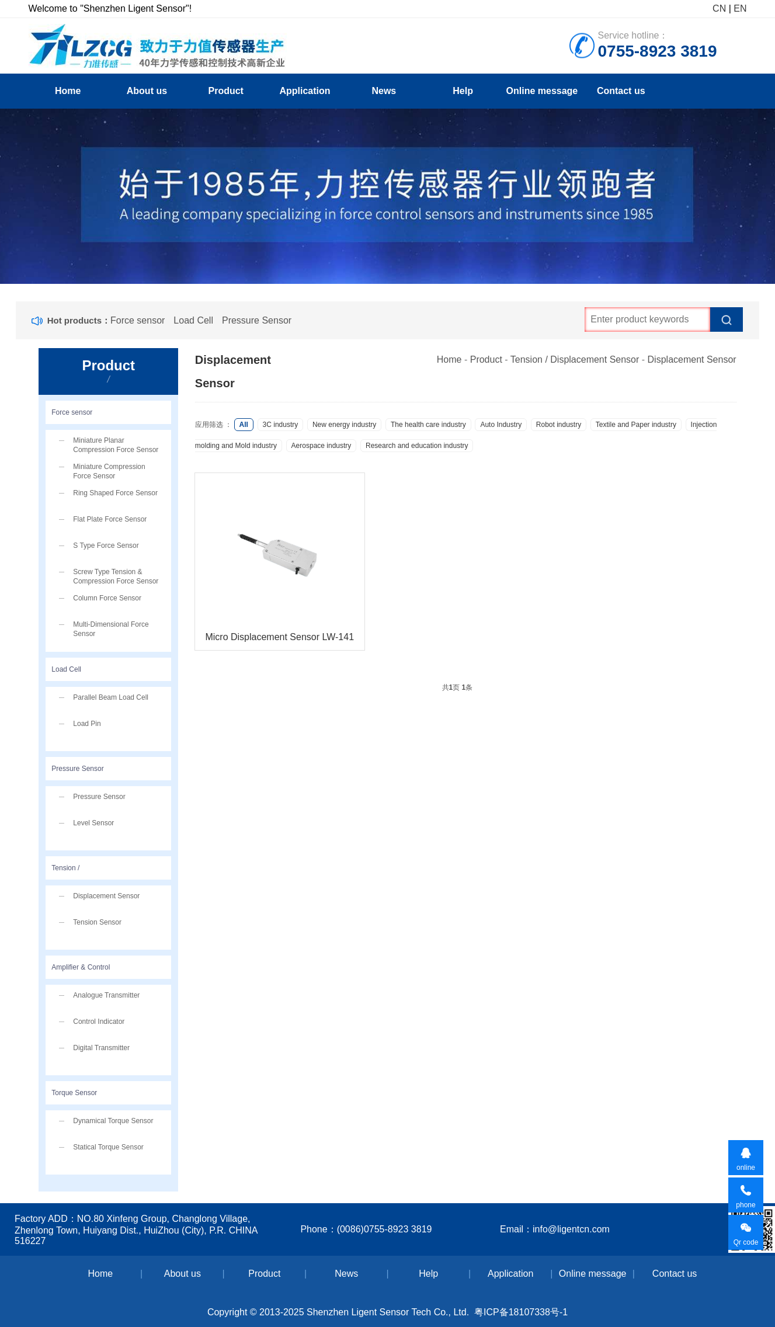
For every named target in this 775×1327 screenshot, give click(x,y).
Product (226, 91)
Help (463, 91)
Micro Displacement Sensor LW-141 (279, 637)
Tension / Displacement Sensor (575, 359)
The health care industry (428, 425)
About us (147, 91)
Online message (542, 91)
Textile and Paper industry (636, 425)
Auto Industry (501, 425)
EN (740, 8)
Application (304, 91)
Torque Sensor (74, 1093)
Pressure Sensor (256, 320)
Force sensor (137, 320)
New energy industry (344, 425)
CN (719, 8)
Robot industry (558, 425)
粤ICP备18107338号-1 (521, 1312)
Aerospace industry (321, 446)
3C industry (280, 425)
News (383, 91)
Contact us (621, 91)
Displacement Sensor (692, 359)
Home (68, 91)
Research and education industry (417, 446)
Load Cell (193, 320)
